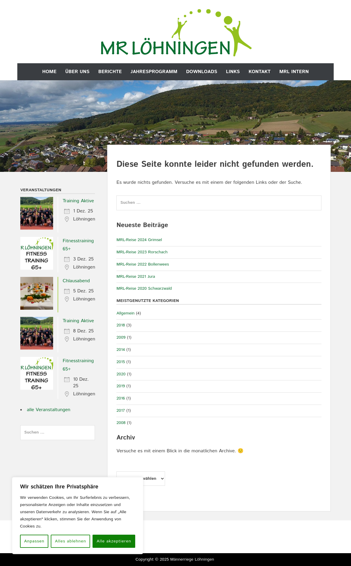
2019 (120, 386)
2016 (120, 398)
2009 (120, 337)
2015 (120, 362)
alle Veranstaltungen (48, 409)
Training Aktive (78, 201)
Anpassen (34, 541)
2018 (120, 325)
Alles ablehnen (70, 541)
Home (49, 71)
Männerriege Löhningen (192, 559)
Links (233, 71)
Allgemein (125, 313)
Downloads (201, 71)
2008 (120, 423)
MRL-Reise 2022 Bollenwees (142, 264)
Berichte (110, 71)
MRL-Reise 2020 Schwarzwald (144, 289)
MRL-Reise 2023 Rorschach (141, 252)
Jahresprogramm (153, 71)
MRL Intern (294, 71)
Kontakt (260, 71)
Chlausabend (76, 280)
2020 (120, 374)
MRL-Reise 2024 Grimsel (139, 240)
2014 (120, 350)
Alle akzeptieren (114, 541)
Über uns (77, 71)
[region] (77, 515)
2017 (120, 411)
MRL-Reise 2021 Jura (135, 277)
